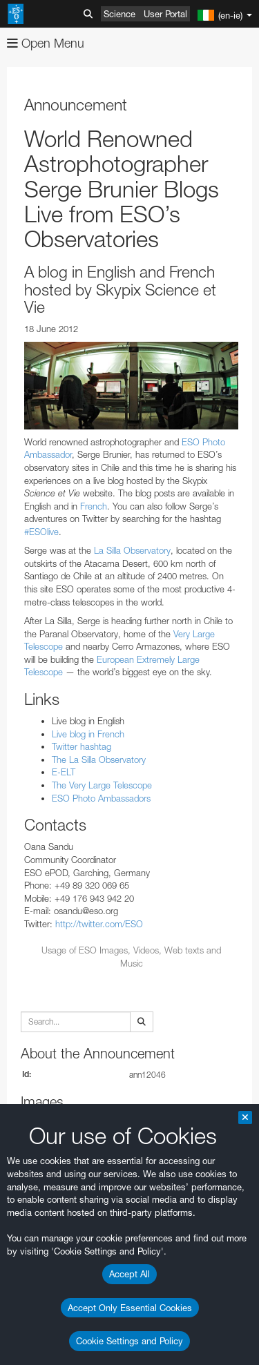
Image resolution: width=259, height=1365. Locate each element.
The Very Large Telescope (102, 785)
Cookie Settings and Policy (129, 1340)
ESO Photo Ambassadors (101, 798)
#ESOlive (41, 531)
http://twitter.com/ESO (99, 923)
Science (119, 13)
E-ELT (63, 771)
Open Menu (45, 43)
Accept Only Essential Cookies (130, 1307)
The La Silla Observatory (99, 759)
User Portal (165, 13)
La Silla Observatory (132, 550)
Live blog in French (88, 733)
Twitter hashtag (81, 746)
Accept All (129, 1273)
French (93, 506)
